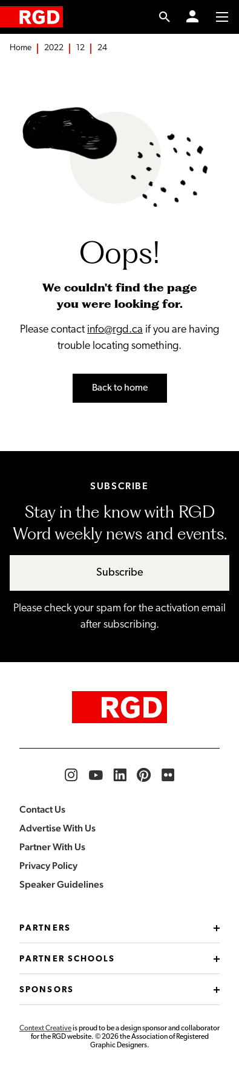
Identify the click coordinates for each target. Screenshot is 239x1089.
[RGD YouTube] (95, 775)
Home (20, 48)
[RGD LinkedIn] (120, 775)
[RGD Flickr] (168, 775)
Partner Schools (119, 959)
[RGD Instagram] (71, 775)
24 (102, 48)
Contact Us (42, 809)
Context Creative (45, 1028)
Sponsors (119, 990)
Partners (119, 928)
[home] (31, 16)
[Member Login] (192, 17)
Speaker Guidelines (61, 884)
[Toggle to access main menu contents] (222, 17)
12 (80, 48)
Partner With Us (52, 847)
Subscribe (119, 573)
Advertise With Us (57, 828)
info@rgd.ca (115, 330)
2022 (54, 48)
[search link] (164, 17)
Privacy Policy (48, 865)
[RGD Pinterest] (144, 775)
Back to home (120, 388)
